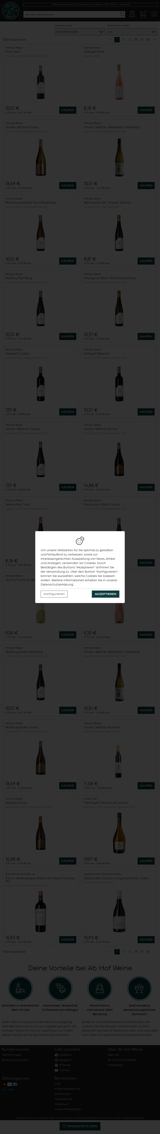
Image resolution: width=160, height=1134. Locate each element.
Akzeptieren (105, 594)
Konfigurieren (54, 594)
